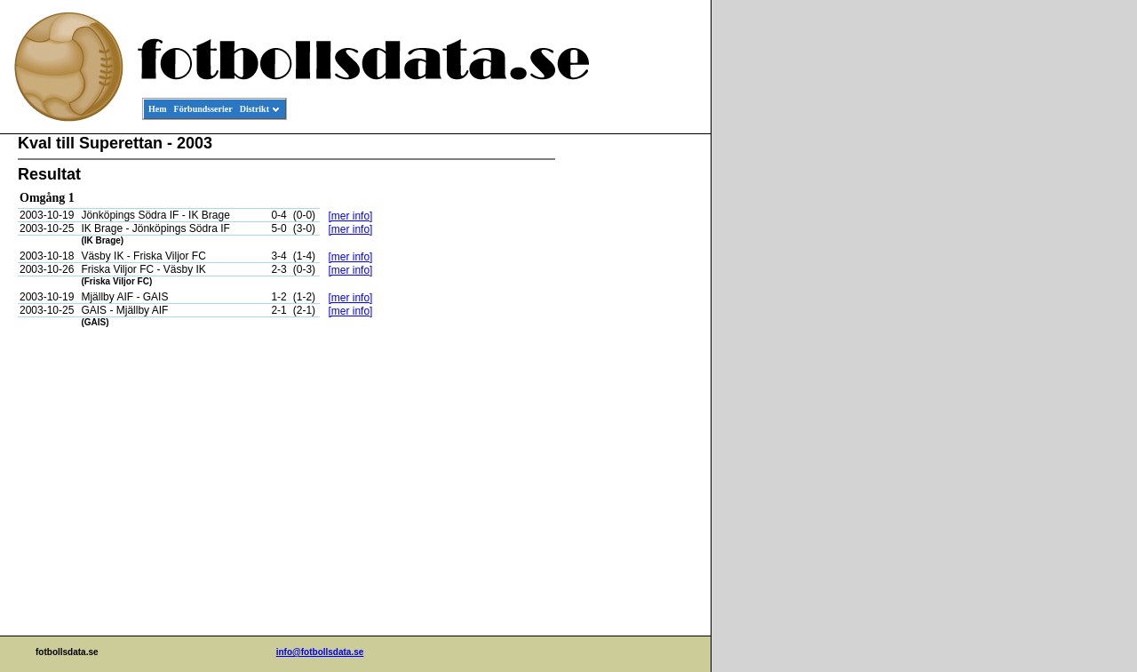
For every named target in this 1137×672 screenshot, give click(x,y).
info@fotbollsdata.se (320, 652)
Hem (157, 109)
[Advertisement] (631, 405)
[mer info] (350, 216)
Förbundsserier (203, 109)
